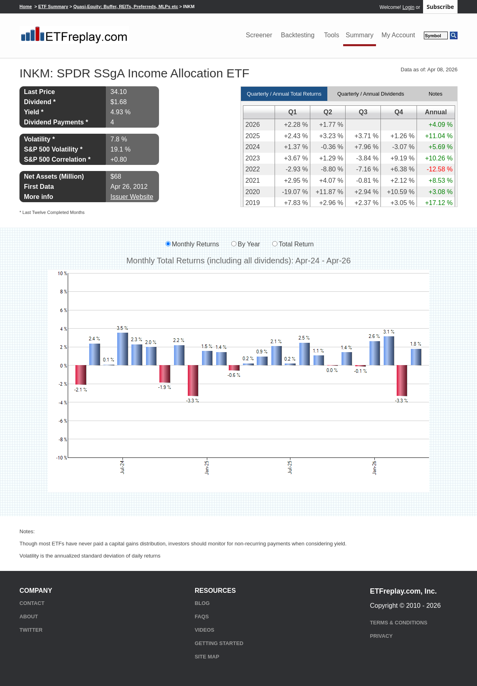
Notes (436, 94)
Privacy (381, 636)
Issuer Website (131, 196)
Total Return (296, 244)
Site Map (207, 657)
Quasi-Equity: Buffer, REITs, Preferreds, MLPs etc (125, 6)
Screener (259, 35)
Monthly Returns (195, 244)
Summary (359, 35)
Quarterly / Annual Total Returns (284, 94)
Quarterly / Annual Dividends (370, 94)
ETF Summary (53, 6)
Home (25, 6)
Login (408, 7)
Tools (331, 35)
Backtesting (298, 35)
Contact (32, 603)
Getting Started (219, 643)
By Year (249, 244)
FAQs (202, 616)
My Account (398, 35)
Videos (204, 630)
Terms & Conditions (398, 623)
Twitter (31, 630)
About (28, 616)
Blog (202, 603)
